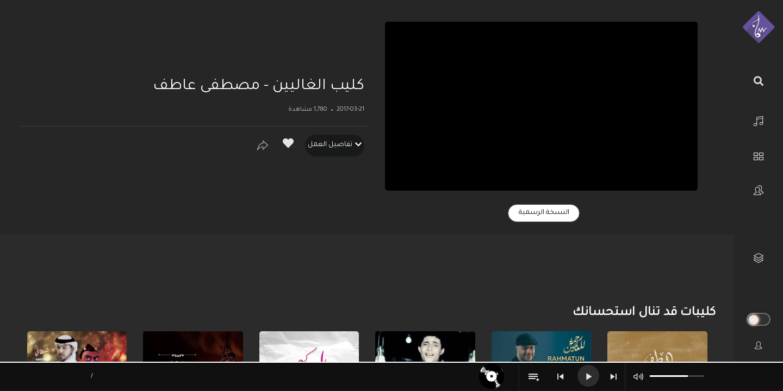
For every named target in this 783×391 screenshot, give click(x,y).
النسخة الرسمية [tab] (544, 213)
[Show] (263, 146)
